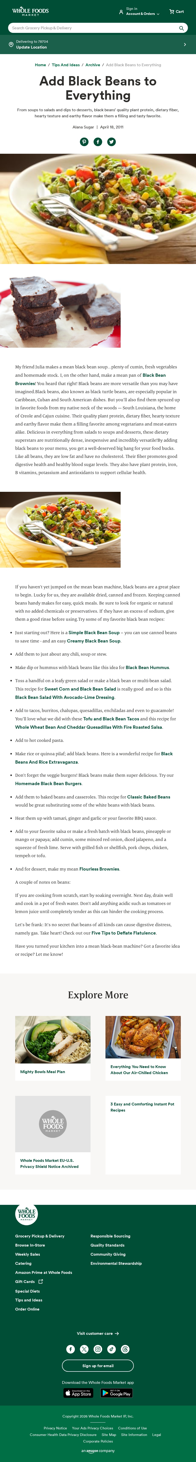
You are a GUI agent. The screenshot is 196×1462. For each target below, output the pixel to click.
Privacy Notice (55, 1428)
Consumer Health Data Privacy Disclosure (63, 1434)
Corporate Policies (98, 1441)
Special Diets (27, 1291)
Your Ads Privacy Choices (92, 1428)
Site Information (134, 1434)
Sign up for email (97, 1365)
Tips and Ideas (28, 1300)
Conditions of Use (132, 1428)
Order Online (27, 1309)
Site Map (109, 1434)
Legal (156, 1434)
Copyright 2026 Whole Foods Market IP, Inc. (98, 1416)
